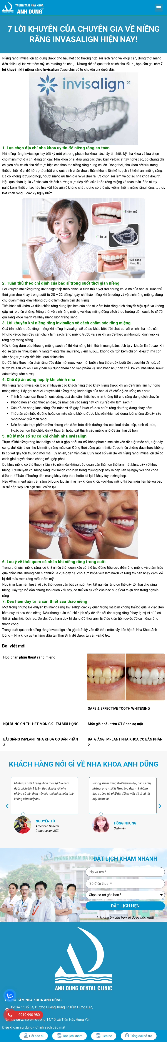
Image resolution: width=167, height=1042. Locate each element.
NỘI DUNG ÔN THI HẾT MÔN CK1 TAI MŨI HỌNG (40, 724)
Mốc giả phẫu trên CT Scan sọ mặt (115, 724)
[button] (159, 7)
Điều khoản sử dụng (17, 1027)
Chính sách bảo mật (50, 1027)
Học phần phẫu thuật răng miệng (29, 657)
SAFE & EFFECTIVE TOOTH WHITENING (119, 708)
